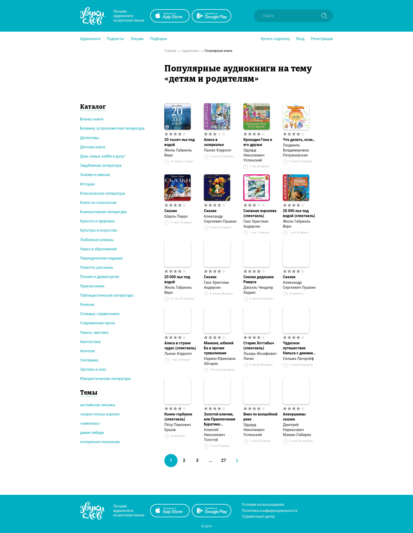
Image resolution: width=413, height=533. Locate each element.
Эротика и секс (93, 369)
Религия (87, 304)
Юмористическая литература (105, 378)
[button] (90, 39)
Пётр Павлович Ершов (177, 427)
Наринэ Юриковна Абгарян (219, 361)
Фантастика (90, 342)
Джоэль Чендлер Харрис (258, 290)
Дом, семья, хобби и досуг (102, 156)
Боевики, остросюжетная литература (112, 128)
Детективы (89, 138)
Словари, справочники (99, 314)
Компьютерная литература (103, 212)
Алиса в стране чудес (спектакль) (180, 345)
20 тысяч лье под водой (179, 142)
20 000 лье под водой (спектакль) (299, 213)
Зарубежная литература (100, 165)
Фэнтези (87, 351)
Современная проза (97, 323)
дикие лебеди (92, 433)
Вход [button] (300, 39)
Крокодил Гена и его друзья (257, 142)
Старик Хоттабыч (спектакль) (258, 345)
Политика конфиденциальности (269, 510)
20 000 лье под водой (177, 279)
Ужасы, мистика (94, 332)
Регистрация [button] (322, 39)
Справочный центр (258, 516)
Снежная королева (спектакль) (259, 213)
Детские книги (92, 147)
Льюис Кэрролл (217, 150)
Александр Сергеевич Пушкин (220, 218)
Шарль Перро (176, 216)
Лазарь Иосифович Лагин (260, 356)
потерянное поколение (100, 442)
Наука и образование (98, 249)
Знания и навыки (95, 175)
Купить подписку (275, 39)
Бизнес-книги (91, 119)
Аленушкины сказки (294, 416)
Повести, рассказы (96, 267)
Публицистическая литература (106, 295)
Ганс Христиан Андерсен (255, 223)
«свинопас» (90, 423)
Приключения (92, 286)
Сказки (170, 211)
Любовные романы (97, 240)
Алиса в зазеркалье (214, 142)
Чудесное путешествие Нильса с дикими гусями (298, 348)
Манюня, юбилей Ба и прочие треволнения (218, 348)
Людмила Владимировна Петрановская (296, 150)
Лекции (136, 39)
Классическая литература (102, 193)
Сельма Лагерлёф (298, 358)
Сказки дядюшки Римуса (258, 279)
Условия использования (263, 504)
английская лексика (97, 405)
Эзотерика (89, 360)
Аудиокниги (90, 39)
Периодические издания (101, 258)
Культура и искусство (98, 230)
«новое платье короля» (100, 414)
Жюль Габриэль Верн (178, 152)
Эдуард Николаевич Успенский (253, 155)
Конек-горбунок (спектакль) (178, 416)
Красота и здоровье (97, 221)
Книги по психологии (98, 203)
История (87, 184)
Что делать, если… (299, 140)
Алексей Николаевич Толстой (214, 435)
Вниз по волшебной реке (260, 416)
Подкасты (115, 39)
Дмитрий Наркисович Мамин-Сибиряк (297, 430)
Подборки (158, 39)
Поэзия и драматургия (99, 277)
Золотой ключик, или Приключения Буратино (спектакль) (219, 419)
